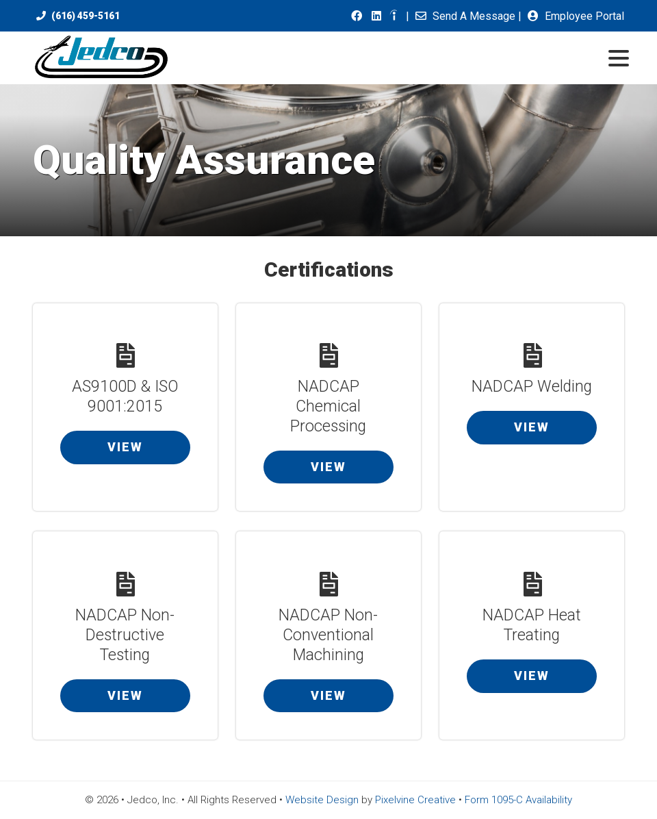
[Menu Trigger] (618, 57)
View (125, 447)
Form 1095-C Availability (518, 800)
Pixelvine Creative (415, 800)
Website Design (322, 800)
